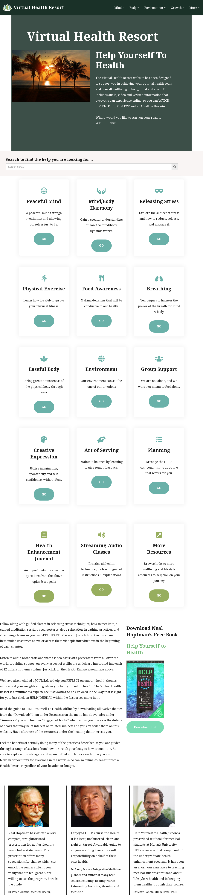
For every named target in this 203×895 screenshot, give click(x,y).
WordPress (39, 890)
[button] (123, 7)
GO (36, 230)
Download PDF (157, 682)
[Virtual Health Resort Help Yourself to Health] (33, 7)
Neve (6, 890)
